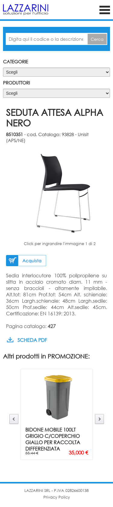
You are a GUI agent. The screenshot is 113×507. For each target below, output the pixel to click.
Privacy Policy (56, 497)
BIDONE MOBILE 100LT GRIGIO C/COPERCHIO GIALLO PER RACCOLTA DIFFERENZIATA (52, 439)
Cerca (97, 39)
